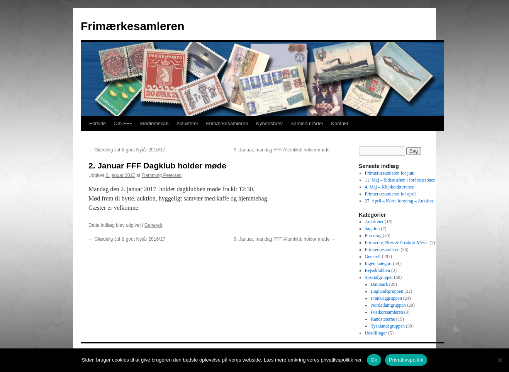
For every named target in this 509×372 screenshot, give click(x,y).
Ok (374, 360)
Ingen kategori (378, 263)
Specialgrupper (379, 277)
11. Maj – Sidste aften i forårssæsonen (400, 180)
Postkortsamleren (387, 312)
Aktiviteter (187, 123)
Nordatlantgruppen (388, 305)
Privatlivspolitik (406, 360)
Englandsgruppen (387, 291)
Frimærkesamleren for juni (390, 173)
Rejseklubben (377, 270)
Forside (97, 123)
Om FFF (123, 123)
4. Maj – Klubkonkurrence (389, 187)
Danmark (379, 284)
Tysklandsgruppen (388, 326)
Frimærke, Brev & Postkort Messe (397, 242)
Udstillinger (376, 333)
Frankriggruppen (386, 298)
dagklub (372, 228)
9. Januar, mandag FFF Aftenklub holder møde (285, 150)
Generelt (153, 225)
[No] (499, 360)
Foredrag (373, 235)
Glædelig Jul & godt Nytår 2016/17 (126, 150)
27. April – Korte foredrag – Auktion (399, 201)
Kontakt (339, 123)
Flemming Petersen (161, 175)
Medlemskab (154, 123)
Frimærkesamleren (132, 26)
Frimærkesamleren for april (390, 194)
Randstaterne (383, 319)
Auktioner (374, 221)
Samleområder (306, 123)
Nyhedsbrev (269, 123)
